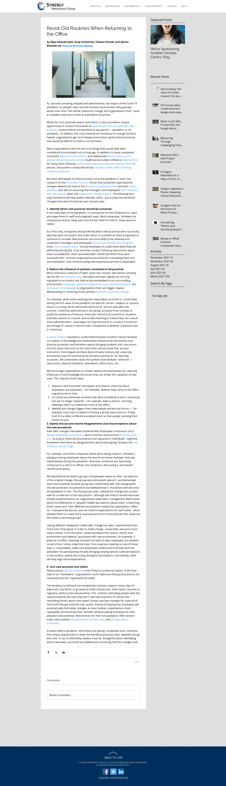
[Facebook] (106, 772)
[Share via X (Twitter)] (55, 652)
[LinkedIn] (121, 772)
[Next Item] (180, 34)
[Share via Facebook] (48, 652)
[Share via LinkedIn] (63, 652)
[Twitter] (113, 772)
